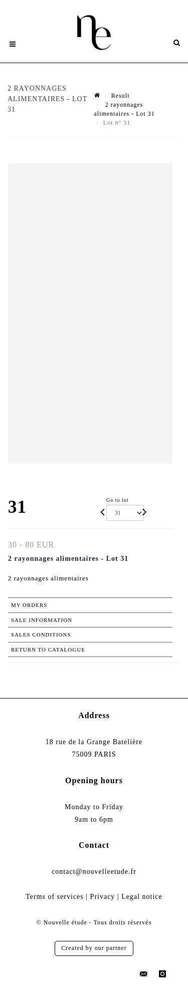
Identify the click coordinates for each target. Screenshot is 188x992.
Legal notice (141, 896)
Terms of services (55, 896)
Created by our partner (93, 947)
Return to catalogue (48, 649)
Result (120, 95)
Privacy (102, 896)
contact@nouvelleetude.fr (94, 871)
